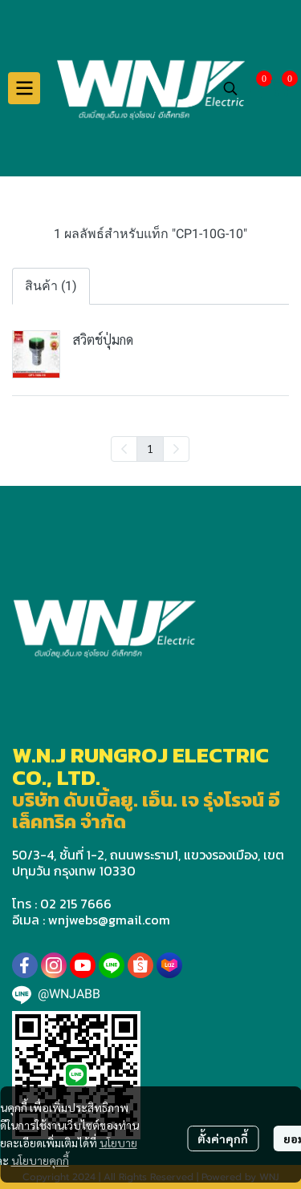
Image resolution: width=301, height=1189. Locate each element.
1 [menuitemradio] (150, 448)
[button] (230, 88)
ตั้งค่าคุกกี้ (222, 1138)
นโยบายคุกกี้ (40, 1160)
